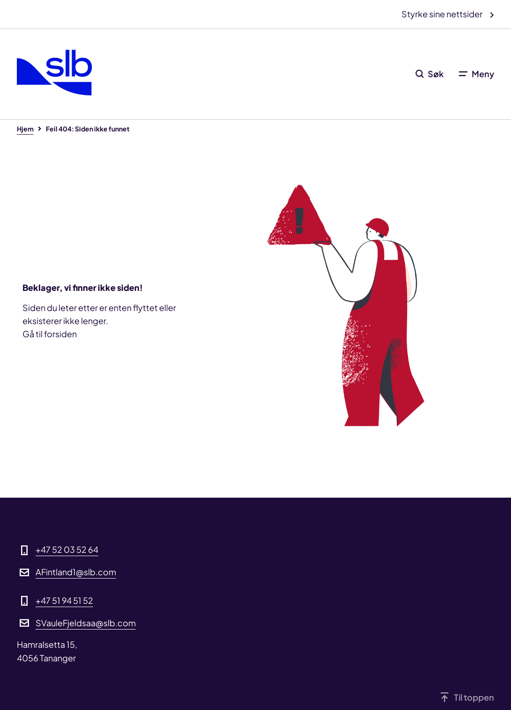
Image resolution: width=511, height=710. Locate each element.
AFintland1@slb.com (76, 571)
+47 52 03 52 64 (67, 549)
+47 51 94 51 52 (64, 600)
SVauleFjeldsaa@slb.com (86, 622)
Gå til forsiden (49, 333)
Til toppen (474, 697)
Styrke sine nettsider (443, 13)
